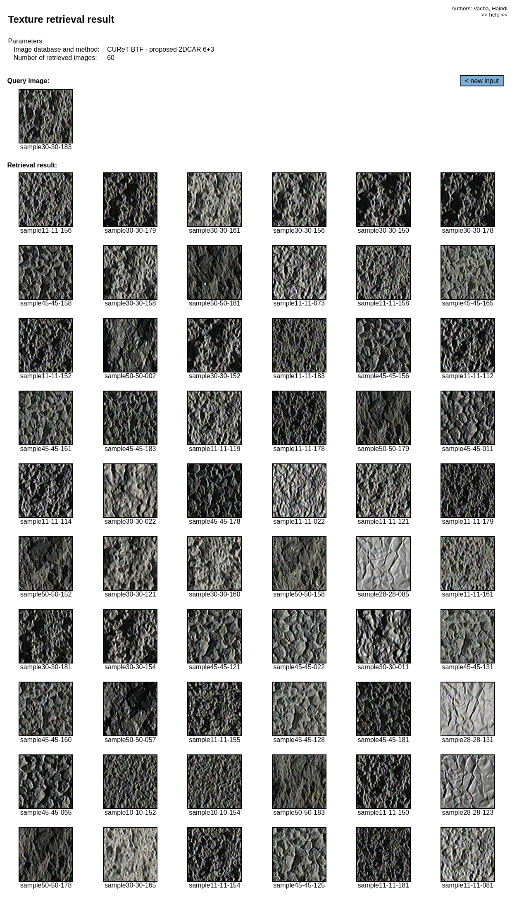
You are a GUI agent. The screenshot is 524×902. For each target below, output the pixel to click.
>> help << (494, 15)
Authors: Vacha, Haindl (479, 8)
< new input (482, 80)
